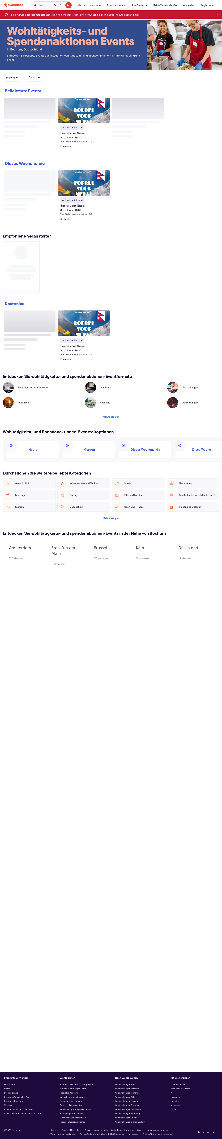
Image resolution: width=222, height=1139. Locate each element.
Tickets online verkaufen (71, 1105)
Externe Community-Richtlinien (18, 1109)
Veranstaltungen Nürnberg (127, 1113)
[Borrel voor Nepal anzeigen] (84, 110)
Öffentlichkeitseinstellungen (62, 1134)
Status (140, 1130)
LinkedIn (175, 1101)
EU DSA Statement (116, 1134)
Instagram (175, 1105)
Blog (64, 1130)
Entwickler (129, 1130)
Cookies (101, 1134)
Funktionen (9, 1084)
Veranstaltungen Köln (125, 1096)
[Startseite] (13, 5)
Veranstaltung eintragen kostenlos (75, 1109)
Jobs (79, 1130)
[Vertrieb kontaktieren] (89, 5)
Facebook (175, 1096)
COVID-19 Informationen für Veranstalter (22, 1113)
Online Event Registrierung (72, 1096)
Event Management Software (73, 1117)
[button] (139, 5)
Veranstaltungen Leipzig (126, 1117)
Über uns (54, 1130)
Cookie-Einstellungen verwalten (158, 1134)
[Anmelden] (188, 5)
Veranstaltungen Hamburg (127, 1088)
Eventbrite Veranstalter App (16, 1096)
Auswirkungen (101, 1130)
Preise (7, 1088)
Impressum (134, 1134)
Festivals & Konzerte (69, 1092)
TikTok (174, 1109)
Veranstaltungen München (127, 1092)
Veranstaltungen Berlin (125, 1084)
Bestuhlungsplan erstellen (72, 1113)
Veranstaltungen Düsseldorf (128, 1109)
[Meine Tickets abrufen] (165, 5)
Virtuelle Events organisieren (73, 1088)
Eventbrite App (11, 1092)
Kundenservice (178, 1084)
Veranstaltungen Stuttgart (127, 1105)
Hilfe (71, 1130)
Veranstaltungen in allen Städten (130, 1121)
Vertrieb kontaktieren (180, 1088)
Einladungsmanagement (71, 1101)
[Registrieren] (207, 5)
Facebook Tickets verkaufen (73, 1121)
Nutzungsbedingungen (158, 1130)
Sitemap (8, 1105)
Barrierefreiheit (87, 1134)
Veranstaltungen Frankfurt (127, 1101)
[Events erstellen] (116, 5)
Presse (88, 1130)
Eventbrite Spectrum (13, 1101)
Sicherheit (116, 1130)
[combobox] (61, 5)
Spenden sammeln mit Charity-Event (76, 1084)
